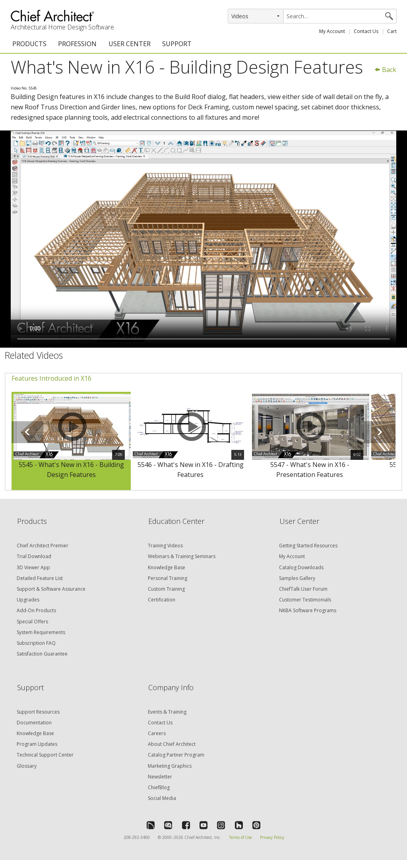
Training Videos (165, 545)
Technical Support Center (45, 754)
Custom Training (166, 589)
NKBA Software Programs (307, 610)
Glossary (27, 766)
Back (385, 69)
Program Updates (37, 744)
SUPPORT (177, 43)
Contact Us (366, 31)
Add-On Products (36, 610)
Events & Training (167, 711)
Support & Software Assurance (51, 589)
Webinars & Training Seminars (181, 556)
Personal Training (167, 578)
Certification (161, 599)
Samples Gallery (297, 578)
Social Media (162, 798)
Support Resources (38, 711)
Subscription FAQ (36, 643)
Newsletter (160, 776)
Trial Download (34, 556)
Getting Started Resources (308, 545)
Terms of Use (240, 837)
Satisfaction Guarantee (42, 653)
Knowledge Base (166, 567)
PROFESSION (77, 43)
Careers (157, 733)
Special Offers (32, 621)
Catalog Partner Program (176, 754)
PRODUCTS (29, 43)
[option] (71, 441)
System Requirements (41, 632)
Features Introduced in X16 (51, 378)
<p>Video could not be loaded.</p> (203, 239)
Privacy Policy (272, 837)
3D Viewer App (33, 567)
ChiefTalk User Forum (303, 589)
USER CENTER (130, 43)
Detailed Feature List (40, 578)
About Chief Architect (172, 744)
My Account (332, 31)
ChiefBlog (159, 787)
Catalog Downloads (301, 567)
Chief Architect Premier (42, 545)
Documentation (34, 722)
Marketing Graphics (170, 766)
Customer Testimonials (305, 599)
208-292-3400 (137, 837)
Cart (392, 31)
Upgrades (28, 599)
